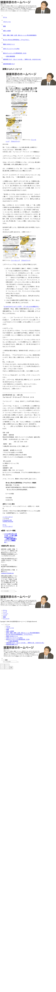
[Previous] (2, 666)
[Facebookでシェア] (6, 520)
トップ (5, 612)
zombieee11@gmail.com (7, 573)
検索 (4, 617)
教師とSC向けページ (12, 636)
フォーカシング (15, 260)
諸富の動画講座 (13, 641)
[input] (8, 591)
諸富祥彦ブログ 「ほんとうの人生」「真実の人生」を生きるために (25, 642)
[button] (16, 591)
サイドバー (6, 618)
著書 (7, 629)
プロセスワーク (15, 141)
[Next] (7, 666)
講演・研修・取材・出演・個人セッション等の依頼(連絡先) (23, 632)
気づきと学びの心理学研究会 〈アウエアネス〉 (19, 634)
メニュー (5, 613)
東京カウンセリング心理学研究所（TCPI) (17, 639)
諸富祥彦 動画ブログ (12, 644)
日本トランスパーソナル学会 (14, 637)
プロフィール (10, 628)
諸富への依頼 (10, 631)
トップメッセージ (8, 517)
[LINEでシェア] (10, 520)
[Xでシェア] (3, 520)
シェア (5, 615)
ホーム (5, 610)
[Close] (11, 667)
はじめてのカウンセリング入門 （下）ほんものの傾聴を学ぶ (21, 306)
